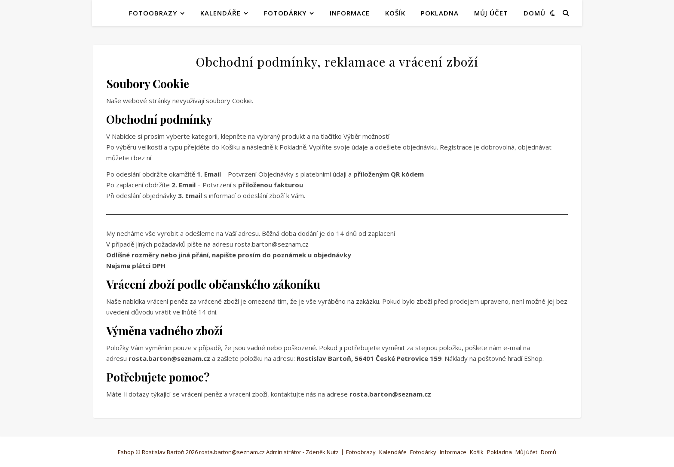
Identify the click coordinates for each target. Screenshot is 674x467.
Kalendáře (220, 13)
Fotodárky (285, 13)
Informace (350, 13)
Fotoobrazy (153, 13)
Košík (395, 13)
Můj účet (491, 13)
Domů (534, 13)
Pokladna (440, 13)
